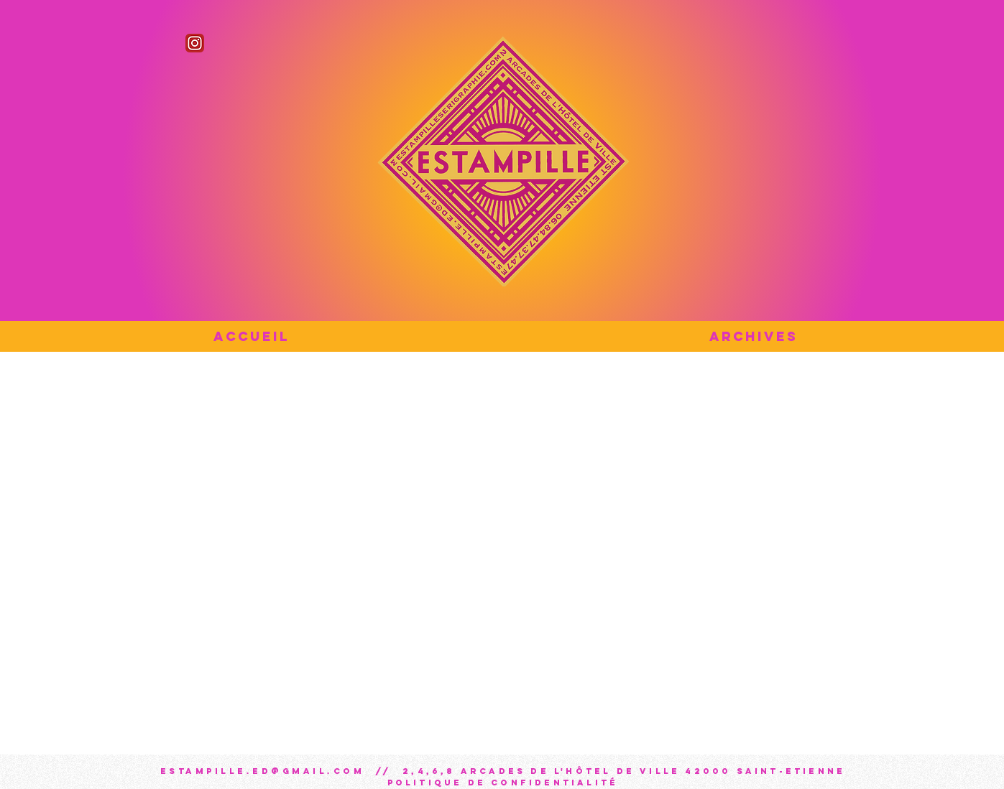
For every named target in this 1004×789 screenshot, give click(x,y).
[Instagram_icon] (194, 43)
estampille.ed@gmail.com (262, 771)
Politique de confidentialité (503, 783)
